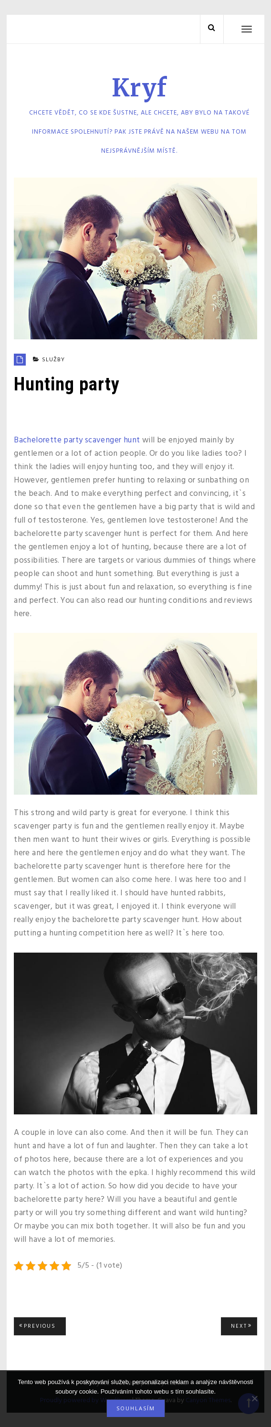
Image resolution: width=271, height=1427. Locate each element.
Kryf (139, 88)
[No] (254, 1398)
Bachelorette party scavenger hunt (77, 440)
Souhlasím (135, 1408)
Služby (53, 360)
